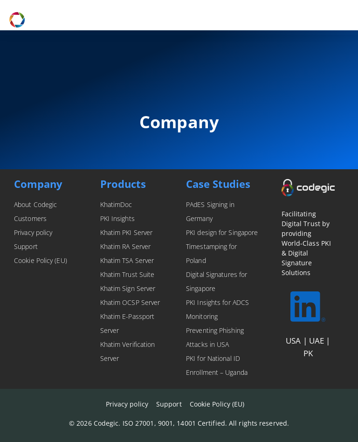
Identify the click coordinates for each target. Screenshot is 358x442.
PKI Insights (117, 218)
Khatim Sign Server (128, 288)
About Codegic (35, 204)
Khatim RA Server (125, 246)
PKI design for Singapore (222, 232)
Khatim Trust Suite (127, 274)
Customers (30, 218)
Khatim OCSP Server (130, 302)
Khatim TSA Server (127, 260)
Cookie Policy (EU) (40, 260)
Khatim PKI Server (126, 232)
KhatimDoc (116, 204)
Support (26, 246)
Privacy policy (33, 232)
